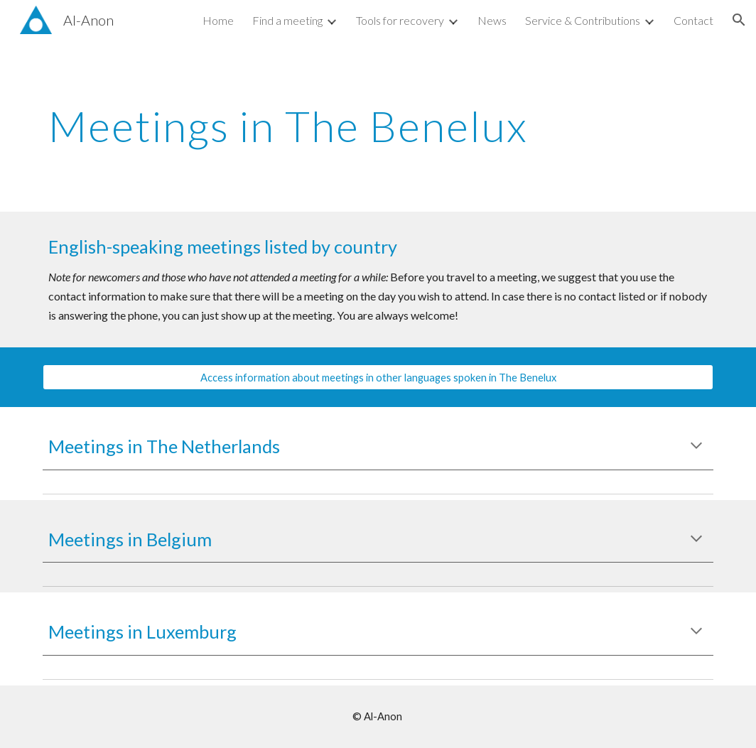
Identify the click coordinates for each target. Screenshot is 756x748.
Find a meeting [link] (287, 20)
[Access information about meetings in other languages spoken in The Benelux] (378, 377)
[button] (739, 20)
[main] (320, 126)
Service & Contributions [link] (582, 20)
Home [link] (218, 20)
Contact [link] (693, 20)
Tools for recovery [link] (400, 20)
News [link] (492, 20)
